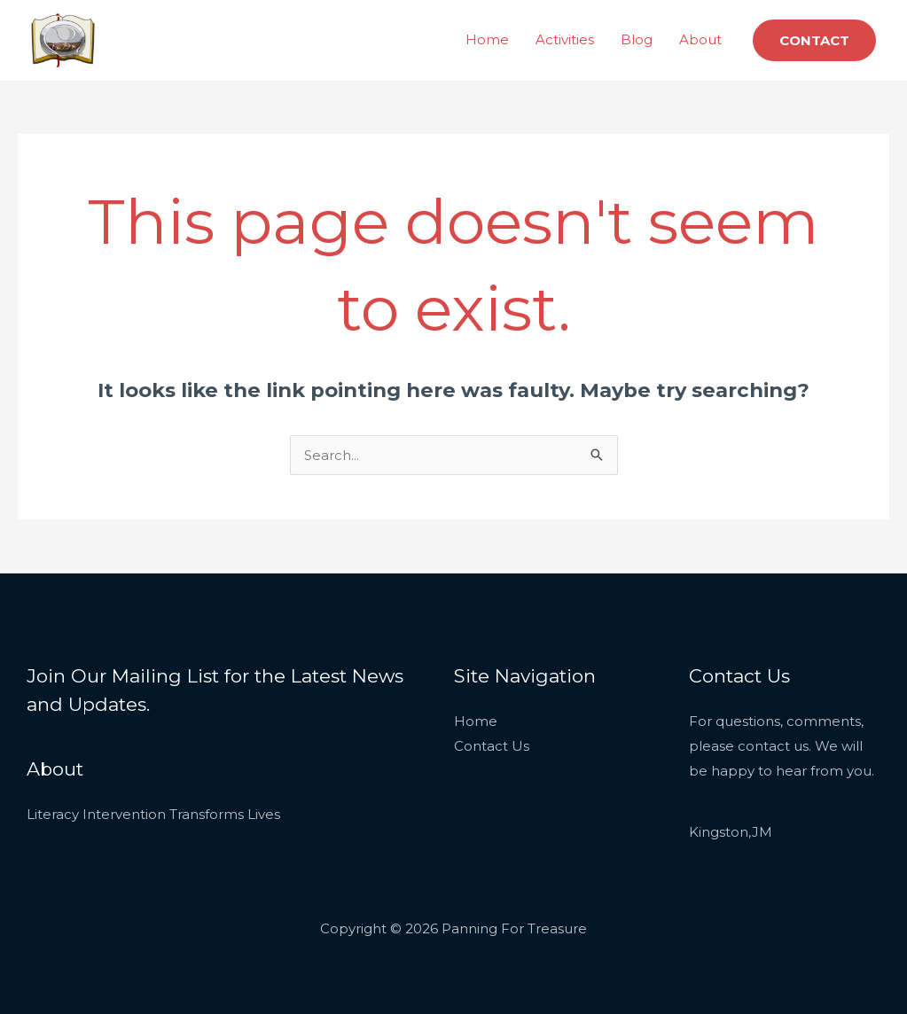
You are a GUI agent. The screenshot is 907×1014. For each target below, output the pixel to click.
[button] (814, 40)
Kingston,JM (730, 831)
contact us (773, 745)
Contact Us (491, 745)
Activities (565, 39)
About (700, 39)
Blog (637, 39)
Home (487, 39)
